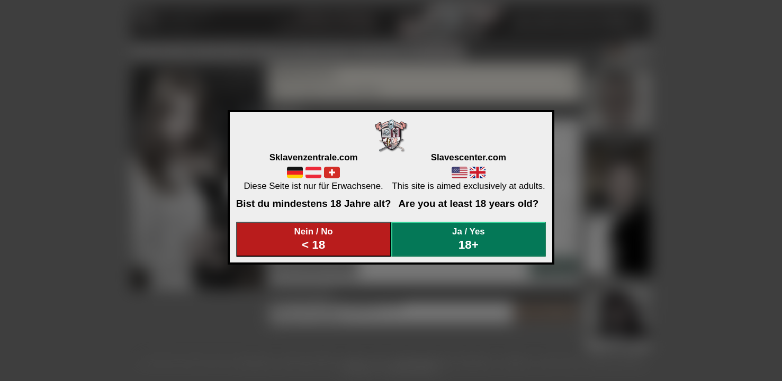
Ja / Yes (468, 238)
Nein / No (313, 238)
